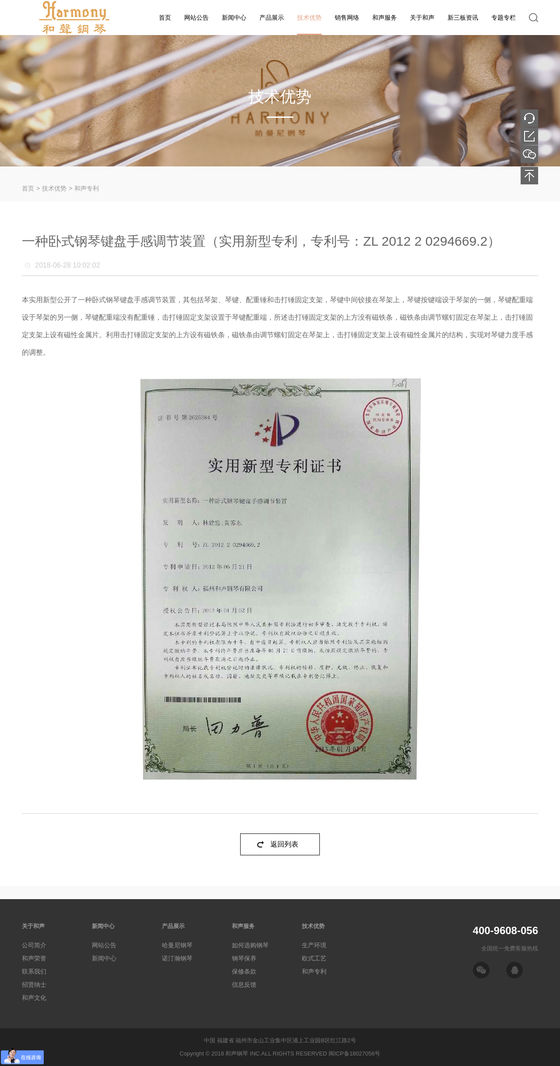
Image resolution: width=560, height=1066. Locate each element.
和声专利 (86, 188)
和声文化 (34, 997)
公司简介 (34, 945)
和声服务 (384, 17)
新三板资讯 (463, 17)
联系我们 (34, 971)
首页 (165, 17)
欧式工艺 (314, 958)
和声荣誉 (34, 958)
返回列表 (284, 844)
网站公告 (196, 17)
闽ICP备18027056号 (355, 1053)
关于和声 (422, 17)
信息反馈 (244, 984)
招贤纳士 (34, 984)
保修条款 (244, 971)
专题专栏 (503, 17)
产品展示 (271, 17)
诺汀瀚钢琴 (177, 958)
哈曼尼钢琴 (177, 945)
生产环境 (314, 945)
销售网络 (347, 17)
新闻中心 (234, 17)
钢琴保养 (244, 958)
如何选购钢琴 (250, 945)
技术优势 (309, 17)
